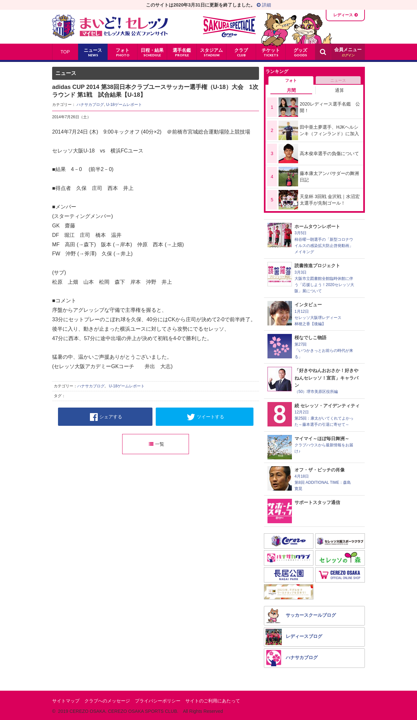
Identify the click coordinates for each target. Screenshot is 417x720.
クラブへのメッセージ (107, 700)
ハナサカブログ (90, 104)
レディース (343, 15)
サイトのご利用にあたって (212, 700)
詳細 (264, 4)
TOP (65, 51)
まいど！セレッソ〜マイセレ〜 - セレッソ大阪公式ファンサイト (110, 27)
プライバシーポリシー (157, 700)
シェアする (106, 417)
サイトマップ (65, 700)
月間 (291, 90)
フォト (291, 80)
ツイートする (205, 417)
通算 (339, 90)
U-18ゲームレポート (124, 104)
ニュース (338, 80)
